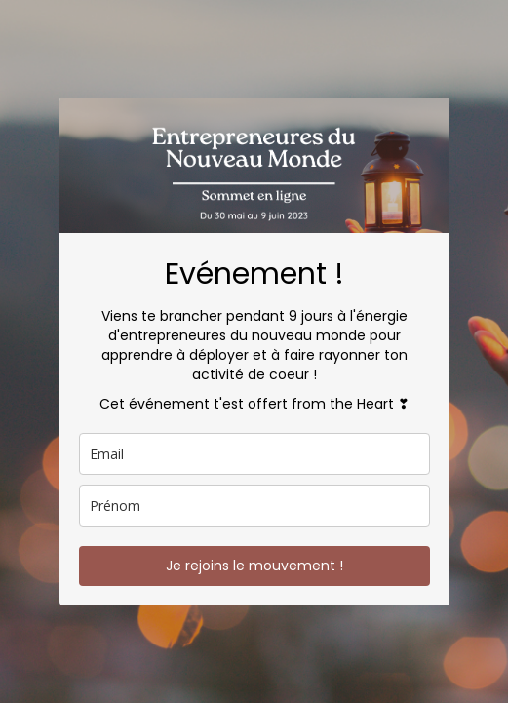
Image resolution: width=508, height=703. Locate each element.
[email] (254, 454)
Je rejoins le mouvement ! (254, 565)
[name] (254, 506)
